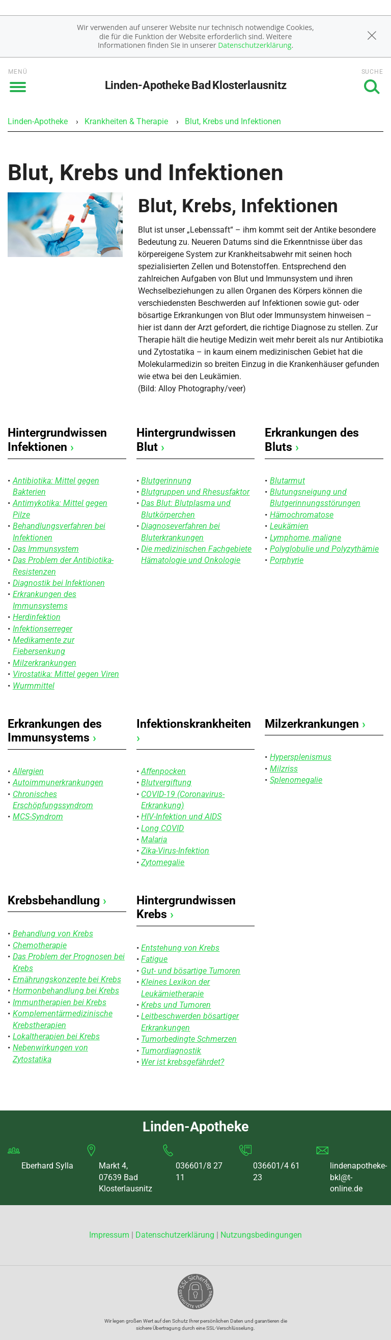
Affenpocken (163, 771)
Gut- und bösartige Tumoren (190, 971)
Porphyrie (286, 560)
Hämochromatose (301, 515)
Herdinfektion (37, 617)
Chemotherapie (40, 945)
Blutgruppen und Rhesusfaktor (195, 492)
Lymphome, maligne (305, 538)
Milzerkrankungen (44, 663)
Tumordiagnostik (171, 1051)
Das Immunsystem (46, 549)
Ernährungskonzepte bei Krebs (67, 979)
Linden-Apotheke (38, 121)
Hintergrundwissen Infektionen (57, 440)
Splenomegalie (296, 780)
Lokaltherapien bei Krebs (56, 1036)
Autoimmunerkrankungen (58, 782)
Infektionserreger (42, 629)
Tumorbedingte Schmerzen (189, 1039)
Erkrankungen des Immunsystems (55, 731)
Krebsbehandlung (57, 900)
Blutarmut (287, 481)
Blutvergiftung (166, 782)
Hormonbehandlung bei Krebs (66, 990)
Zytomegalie (162, 862)
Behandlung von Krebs (53, 933)
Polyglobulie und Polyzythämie (324, 549)
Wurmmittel (33, 686)
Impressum (110, 1235)
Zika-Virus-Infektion (175, 851)
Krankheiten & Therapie (126, 121)
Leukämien (289, 526)
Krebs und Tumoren (176, 1005)
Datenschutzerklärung (254, 45)
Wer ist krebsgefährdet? (182, 1062)
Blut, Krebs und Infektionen (233, 121)
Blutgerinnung (166, 481)
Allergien (28, 771)
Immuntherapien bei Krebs (59, 1002)
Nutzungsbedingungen (261, 1235)
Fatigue (154, 959)
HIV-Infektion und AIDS (181, 816)
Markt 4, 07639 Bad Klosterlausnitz (125, 1177)
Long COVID (162, 828)
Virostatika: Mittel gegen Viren (66, 674)
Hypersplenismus (300, 757)
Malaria (154, 839)
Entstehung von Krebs (180, 948)
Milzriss (284, 769)
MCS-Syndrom (38, 816)
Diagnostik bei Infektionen (59, 583)
